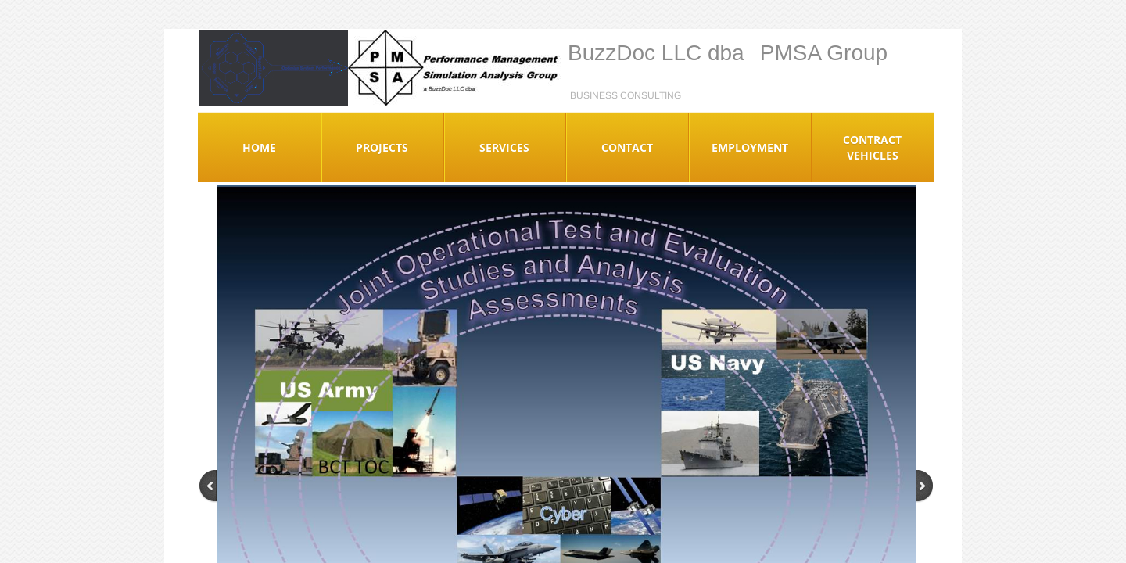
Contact (627, 147)
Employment (750, 147)
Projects (382, 147)
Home (259, 147)
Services (504, 147)
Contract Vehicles (872, 147)
